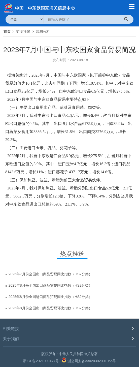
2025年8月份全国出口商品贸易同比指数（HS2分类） (50, 285)
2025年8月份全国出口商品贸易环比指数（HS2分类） (50, 308)
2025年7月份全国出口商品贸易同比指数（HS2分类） (50, 274)
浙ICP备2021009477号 (41, 361)
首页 (7, 31)
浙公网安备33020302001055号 (88, 360)
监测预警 (23, 31)
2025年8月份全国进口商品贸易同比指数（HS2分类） (50, 297)
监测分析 (43, 31)
